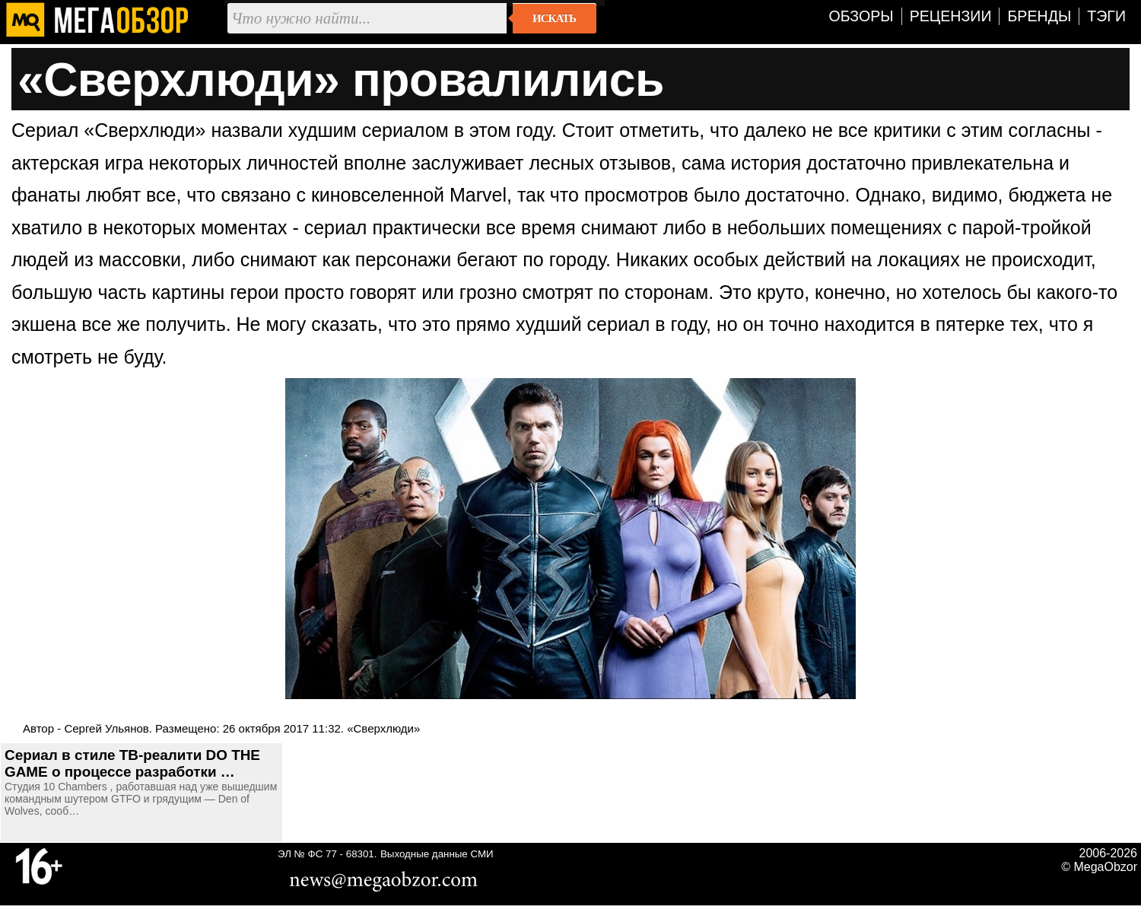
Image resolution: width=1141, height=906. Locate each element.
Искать (554, 18)
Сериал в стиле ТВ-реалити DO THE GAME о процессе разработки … (132, 763)
